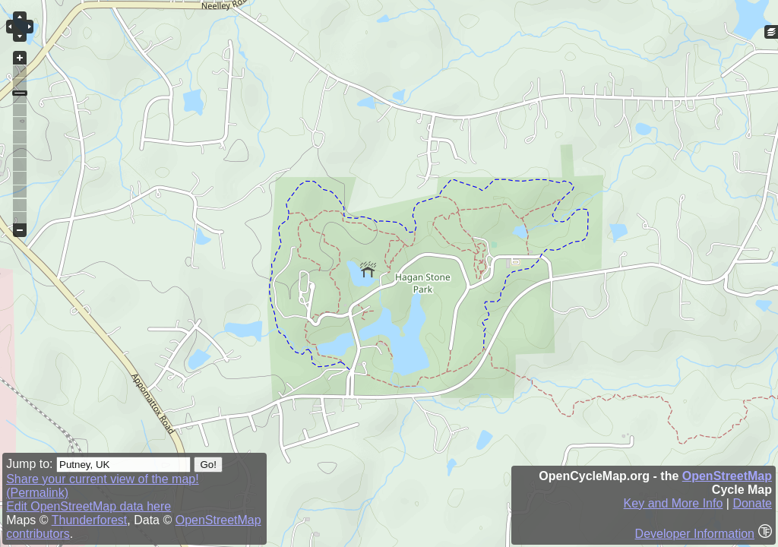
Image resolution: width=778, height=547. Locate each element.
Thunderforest (90, 520)
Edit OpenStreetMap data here (88, 506)
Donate (752, 503)
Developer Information (694, 533)
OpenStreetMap (727, 476)
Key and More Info (673, 503)
